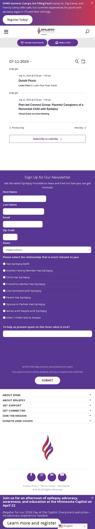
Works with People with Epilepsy (26, 311)
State (6, 243)
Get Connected (14, 410)
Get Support (12, 405)
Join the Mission (14, 415)
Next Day (80, 128)
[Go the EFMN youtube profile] (62, 477)
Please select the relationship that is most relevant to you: (41, 257)
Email (6, 217)
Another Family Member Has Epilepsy (29, 270)
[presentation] (47, 352)
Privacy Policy (30, 485)
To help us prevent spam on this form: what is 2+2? (36, 327)
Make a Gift (62, 42)
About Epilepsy (14, 400)
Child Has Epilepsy (18, 277)
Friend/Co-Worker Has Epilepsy (25, 284)
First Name (10, 192)
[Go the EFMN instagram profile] (41, 477)
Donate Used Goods (32, 42)
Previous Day (16, 128)
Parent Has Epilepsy (18, 297)
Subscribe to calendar (45, 138)
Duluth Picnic (27, 80)
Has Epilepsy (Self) (17, 263)
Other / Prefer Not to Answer (23, 317)
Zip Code (9, 230)
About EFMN (11, 395)
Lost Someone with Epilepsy (23, 290)
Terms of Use (48, 485)
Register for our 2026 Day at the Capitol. (30, 512)
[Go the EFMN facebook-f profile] (31, 477)
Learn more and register (31, 523)
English (66, 526)
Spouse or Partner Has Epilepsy (25, 304)
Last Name (10, 204)
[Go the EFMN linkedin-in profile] (52, 477)
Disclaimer (64, 485)
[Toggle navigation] (6, 31)
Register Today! (17, 20)
